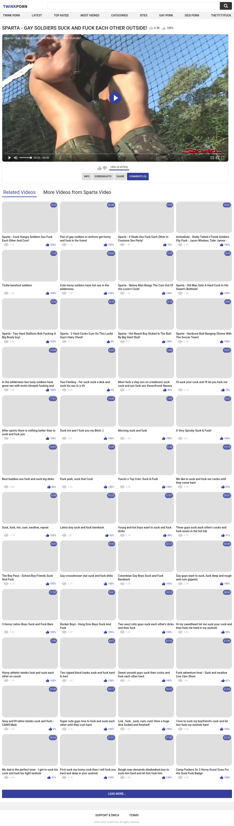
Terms (134, 815)
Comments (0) (137, 176)
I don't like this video (105, 168)
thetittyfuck (221, 15)
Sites (143, 15)
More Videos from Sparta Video (77, 192)
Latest (37, 15)
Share (120, 176)
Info (87, 176)
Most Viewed (90, 15)
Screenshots (103, 176)
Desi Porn (192, 15)
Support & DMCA (107, 815)
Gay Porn (166, 15)
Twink (15, 6)
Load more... (117, 793)
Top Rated (61, 15)
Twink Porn (11, 15)
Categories (119, 15)
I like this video (99, 168)
